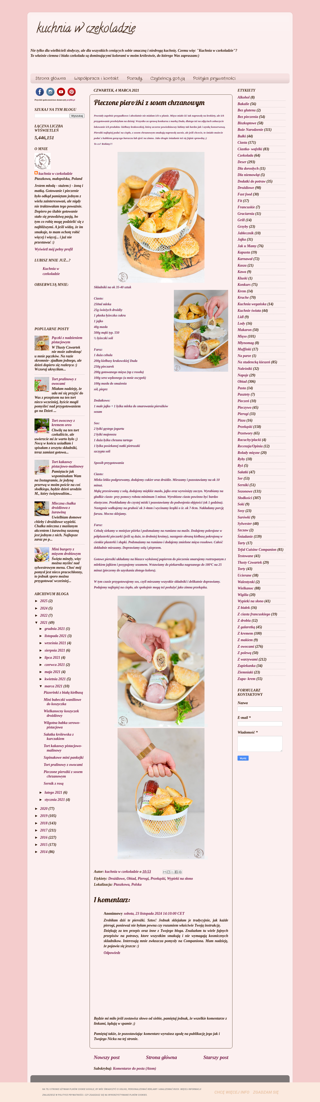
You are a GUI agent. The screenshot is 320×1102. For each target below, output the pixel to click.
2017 (44, 830)
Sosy (241, 511)
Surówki (244, 517)
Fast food (245, 194)
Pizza (242, 420)
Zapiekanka (247, 666)
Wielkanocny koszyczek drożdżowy (61, 713)
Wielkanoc (245, 588)
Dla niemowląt (249, 175)
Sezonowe (245, 491)
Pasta (242, 388)
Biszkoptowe (247, 123)
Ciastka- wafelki (250, 149)
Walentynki (246, 582)
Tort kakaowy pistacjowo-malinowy (67, 464)
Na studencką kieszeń (254, 362)
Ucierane (244, 575)
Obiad (131, 878)
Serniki (243, 485)
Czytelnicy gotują (167, 78)
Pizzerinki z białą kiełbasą (63, 692)
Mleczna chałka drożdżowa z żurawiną (64, 507)
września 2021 (55, 643)
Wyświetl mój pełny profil (53, 249)
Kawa (242, 272)
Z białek (244, 608)
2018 (44, 823)
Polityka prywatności (214, 78)
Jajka (242, 239)
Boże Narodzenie (250, 130)
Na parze (244, 356)
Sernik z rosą (53, 783)
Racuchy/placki (249, 440)
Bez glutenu (247, 110)
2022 (44, 615)
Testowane (245, 556)
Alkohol (244, 97)
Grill (241, 220)
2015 (44, 845)
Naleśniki (245, 369)
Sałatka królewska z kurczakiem (59, 736)
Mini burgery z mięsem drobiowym (66, 551)
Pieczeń (243, 401)
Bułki (242, 136)
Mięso (242, 336)
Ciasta (242, 142)
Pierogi (143, 878)
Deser (242, 162)
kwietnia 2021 (55, 679)
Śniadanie (245, 536)
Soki (241, 504)
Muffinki (244, 349)
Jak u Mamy (247, 246)
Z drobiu (244, 620)
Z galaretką (246, 627)
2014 (44, 852)
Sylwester (245, 524)
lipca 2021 (52, 657)
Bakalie (243, 104)
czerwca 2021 (55, 665)
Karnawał (245, 259)
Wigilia (243, 595)
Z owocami (246, 646)
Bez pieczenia (248, 117)
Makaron (245, 330)
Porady (134, 78)
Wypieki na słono (180, 878)
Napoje (243, 375)
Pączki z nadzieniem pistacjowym (67, 340)
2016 (44, 837)
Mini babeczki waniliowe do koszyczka (62, 702)
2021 (44, 623)
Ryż (240, 465)
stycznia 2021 (55, 800)
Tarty (241, 543)
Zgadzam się (266, 1092)
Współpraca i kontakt (96, 78)
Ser (240, 478)
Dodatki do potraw (252, 181)
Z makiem (245, 640)
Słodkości (245, 498)
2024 (44, 608)
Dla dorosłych (248, 168)
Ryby (241, 459)
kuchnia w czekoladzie (86, 29)
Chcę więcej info (231, 1092)
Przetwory (245, 433)
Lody (241, 323)
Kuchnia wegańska (252, 304)
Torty (241, 569)
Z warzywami (248, 659)
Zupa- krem (247, 679)
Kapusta (244, 252)
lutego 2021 (53, 792)
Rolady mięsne (249, 453)
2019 (44, 816)
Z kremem (245, 633)
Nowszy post (107, 1057)
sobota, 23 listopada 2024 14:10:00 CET (154, 913)
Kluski (242, 278)
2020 (44, 809)
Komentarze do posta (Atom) (134, 1068)
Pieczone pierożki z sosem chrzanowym (63, 774)
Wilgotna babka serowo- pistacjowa (62, 725)
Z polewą (244, 653)
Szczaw (243, 530)
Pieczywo (244, 407)
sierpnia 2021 (55, 650)
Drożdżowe (116, 878)
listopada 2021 (55, 636)
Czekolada (245, 155)
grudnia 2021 (55, 629)
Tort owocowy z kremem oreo (63, 423)
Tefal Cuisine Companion (257, 550)
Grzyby (243, 226)
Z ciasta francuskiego (254, 614)
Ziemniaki (245, 672)
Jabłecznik (246, 233)
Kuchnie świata (249, 311)
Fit (240, 201)
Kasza (242, 265)
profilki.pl (71, 100)
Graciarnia (246, 214)
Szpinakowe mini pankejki (63, 757)
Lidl (241, 317)
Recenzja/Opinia (250, 446)
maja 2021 (52, 672)
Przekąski (158, 878)
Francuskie (246, 207)
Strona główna (51, 78)
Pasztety (244, 394)
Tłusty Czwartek (250, 562)
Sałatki (243, 472)
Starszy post (215, 1057)
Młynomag (246, 343)
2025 (44, 601)
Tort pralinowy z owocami (64, 381)
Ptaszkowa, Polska (128, 884)
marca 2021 (53, 686)
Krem (242, 291)
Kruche (243, 297)
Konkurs (244, 285)
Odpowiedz (112, 953)
